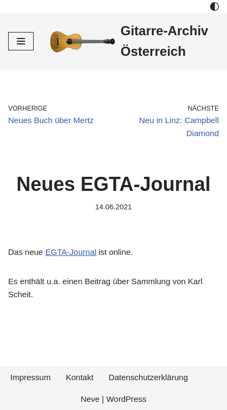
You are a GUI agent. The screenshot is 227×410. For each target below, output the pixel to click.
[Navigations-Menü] (21, 41)
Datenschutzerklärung (148, 377)
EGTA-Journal (70, 252)
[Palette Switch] (214, 6)
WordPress (126, 398)
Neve (89, 398)
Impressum (30, 377)
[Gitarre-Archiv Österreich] (134, 41)
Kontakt (79, 377)
